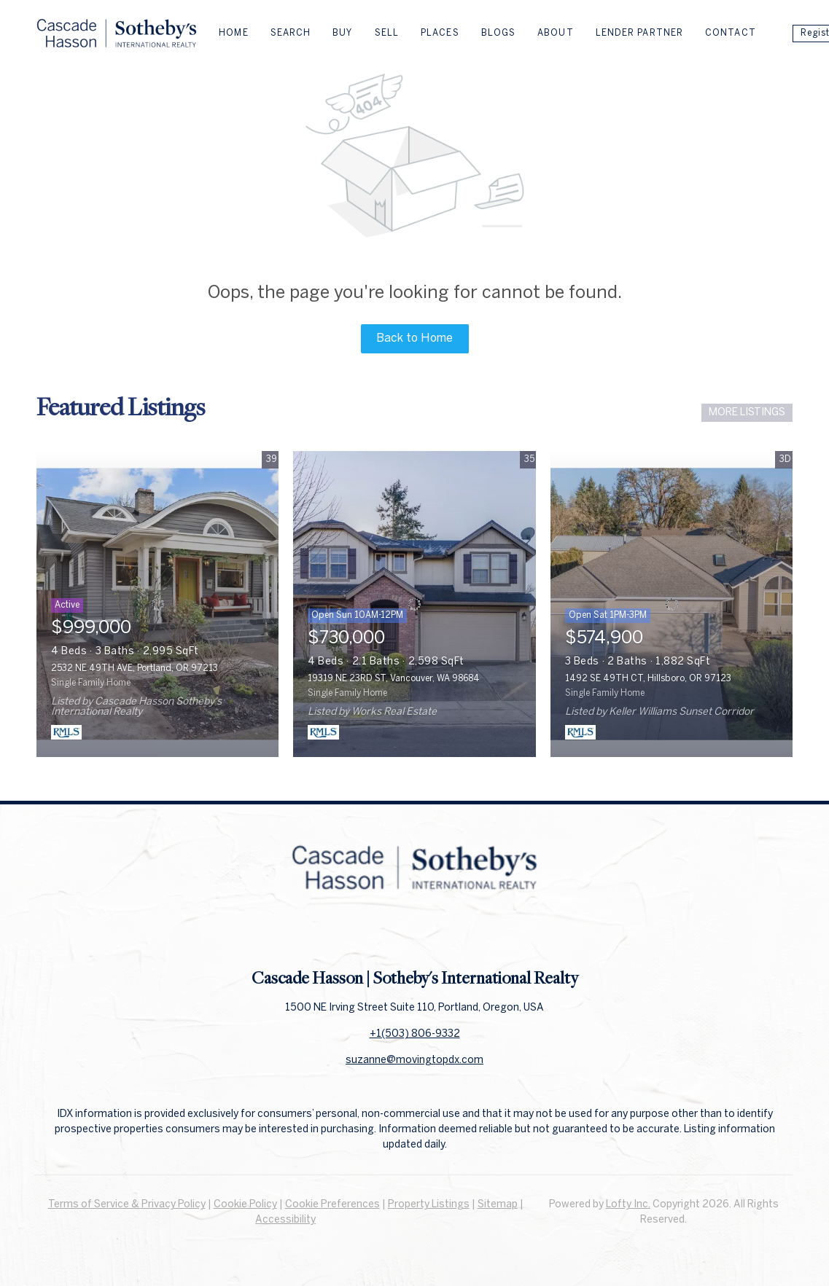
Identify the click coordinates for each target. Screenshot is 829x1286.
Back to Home (414, 338)
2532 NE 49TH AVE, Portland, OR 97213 (134, 668)
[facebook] (386, 934)
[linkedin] (415, 934)
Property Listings (429, 1204)
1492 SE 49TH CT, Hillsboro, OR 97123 (648, 679)
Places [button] (440, 33)
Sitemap (498, 1204)
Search (291, 33)
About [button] (555, 33)
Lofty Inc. (628, 1204)
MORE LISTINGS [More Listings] (747, 412)
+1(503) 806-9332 (415, 1034)
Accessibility (285, 1220)
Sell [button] (387, 33)
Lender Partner (639, 33)
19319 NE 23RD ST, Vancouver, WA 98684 (394, 679)
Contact (730, 33)
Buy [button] (342, 33)
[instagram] (444, 934)
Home (233, 33)
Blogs (498, 33)
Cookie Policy (245, 1204)
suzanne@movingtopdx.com (414, 1060)
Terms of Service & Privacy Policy (127, 1204)
